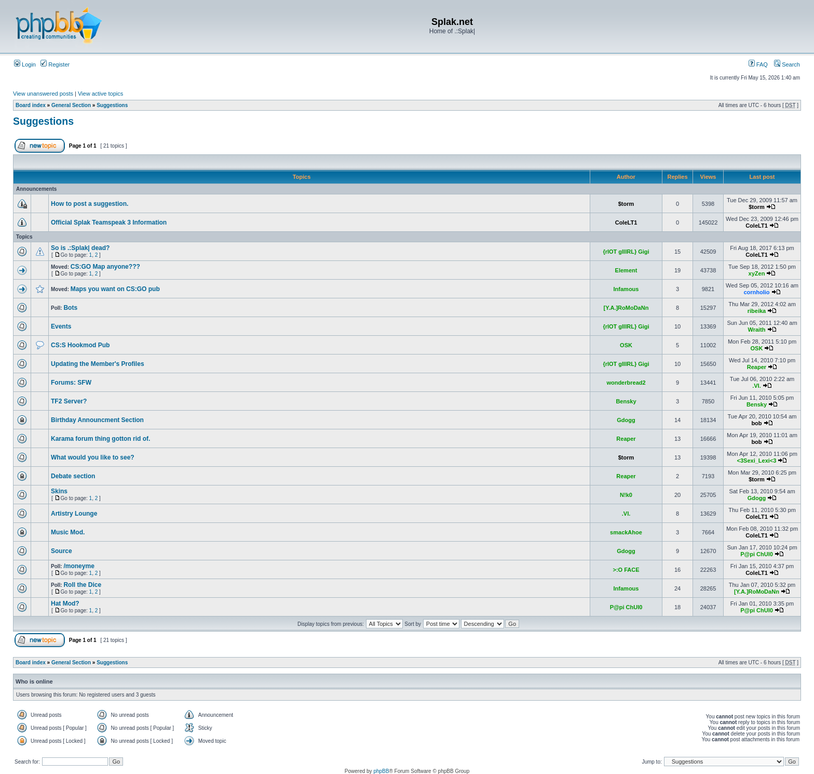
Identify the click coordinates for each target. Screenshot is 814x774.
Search (787, 64)
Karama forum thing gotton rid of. (100, 438)
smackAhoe (626, 532)
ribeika (757, 311)
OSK (626, 345)
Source (61, 551)
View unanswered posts (43, 93)
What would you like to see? (92, 457)
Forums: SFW (71, 382)
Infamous (626, 289)
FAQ (758, 64)
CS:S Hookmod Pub (80, 345)
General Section (71, 105)
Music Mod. (68, 532)
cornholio (756, 292)
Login (25, 64)
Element (626, 270)
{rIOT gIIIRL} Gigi (626, 251)
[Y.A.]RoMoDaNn (626, 308)
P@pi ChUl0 (756, 554)
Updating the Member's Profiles (97, 364)
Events (61, 326)
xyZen (757, 273)
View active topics (100, 93)
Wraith (756, 329)
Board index (31, 105)
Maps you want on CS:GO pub (115, 289)
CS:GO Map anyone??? (105, 266)
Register (55, 64)
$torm (626, 204)
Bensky (626, 401)
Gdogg (626, 420)
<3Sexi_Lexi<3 (757, 460)
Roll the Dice (82, 584)
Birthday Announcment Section (97, 420)
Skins (59, 491)
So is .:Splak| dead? (80, 248)
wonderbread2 (625, 382)
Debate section (73, 476)
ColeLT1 (626, 222)
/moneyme (78, 566)
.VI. (756, 386)
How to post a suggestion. (89, 203)
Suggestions (112, 105)
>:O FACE (626, 570)
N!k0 (626, 495)
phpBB (381, 771)
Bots (70, 307)
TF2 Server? (69, 401)
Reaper (756, 367)
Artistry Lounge (74, 513)
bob (756, 423)
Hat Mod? (65, 603)
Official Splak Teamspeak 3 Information (109, 222)
